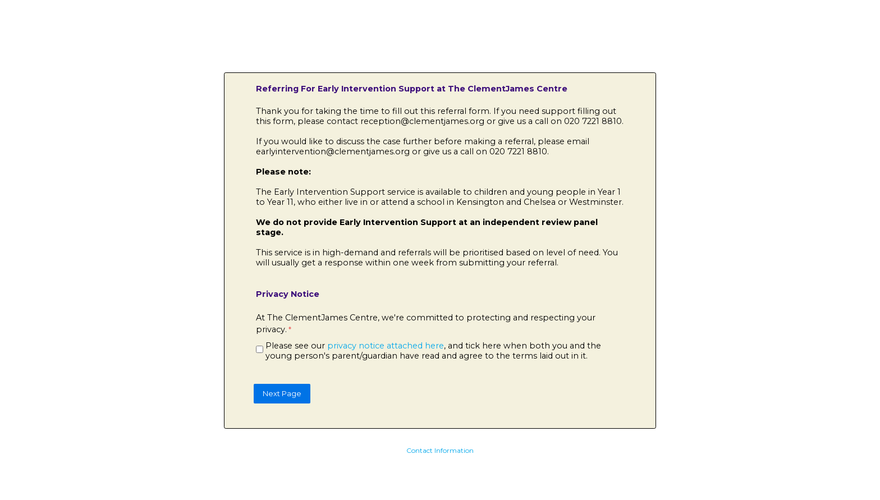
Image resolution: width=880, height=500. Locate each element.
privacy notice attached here (385, 346)
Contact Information (440, 450)
